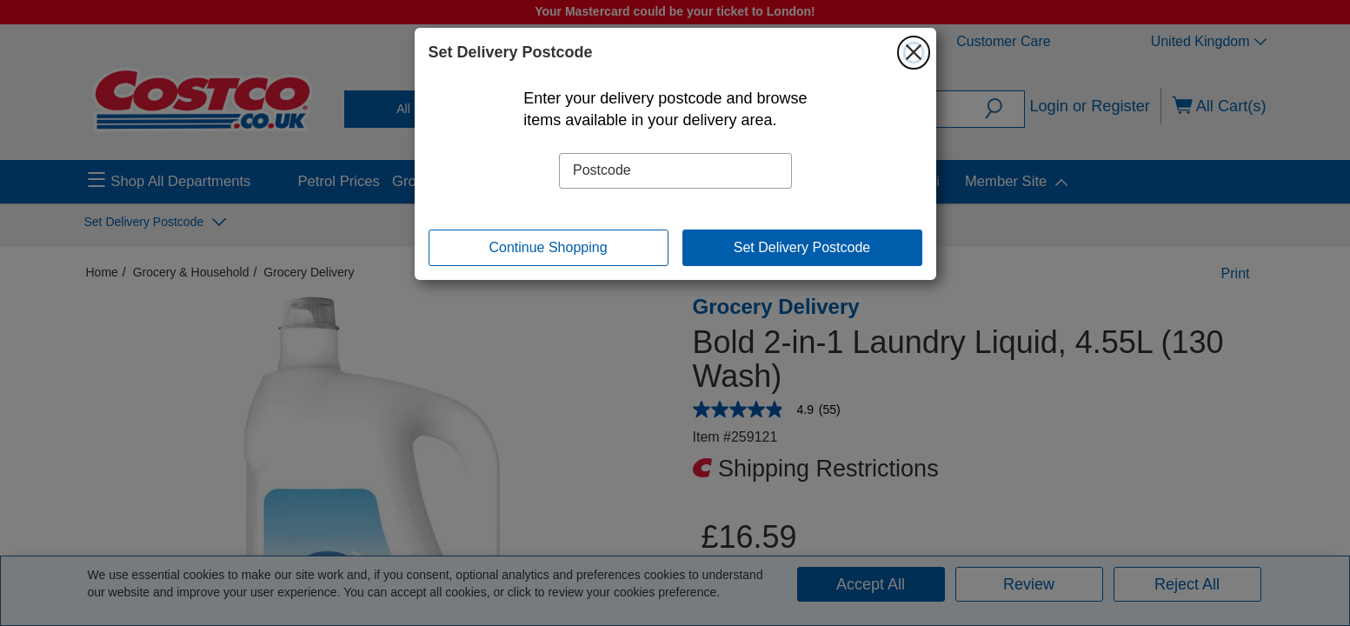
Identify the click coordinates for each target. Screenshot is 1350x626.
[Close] (913, 52)
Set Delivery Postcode (802, 247)
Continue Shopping (548, 247)
